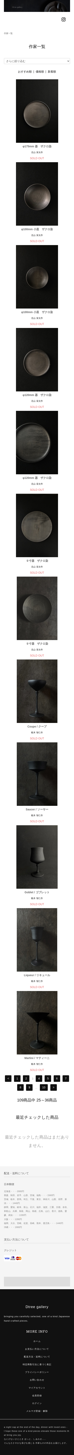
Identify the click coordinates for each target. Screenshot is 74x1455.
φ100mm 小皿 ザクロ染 (37, 229)
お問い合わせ (37, 1380)
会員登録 (37, 1395)
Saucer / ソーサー (37, 809)
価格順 (40, 71)
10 (43, 1087)
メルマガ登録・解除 (37, 1411)
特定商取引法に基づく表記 (37, 1364)
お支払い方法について (37, 1349)
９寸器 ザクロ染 (37, 560)
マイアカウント (37, 1388)
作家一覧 (8, 33)
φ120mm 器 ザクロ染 (36, 395)
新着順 (52, 71)
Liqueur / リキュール (37, 975)
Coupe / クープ (37, 726)
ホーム (36, 1341)
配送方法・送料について (37, 1356)
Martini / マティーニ (37, 1058)
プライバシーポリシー (37, 1372)
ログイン (37, 1403)
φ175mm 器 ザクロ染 (36, 146)
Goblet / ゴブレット (37, 892)
